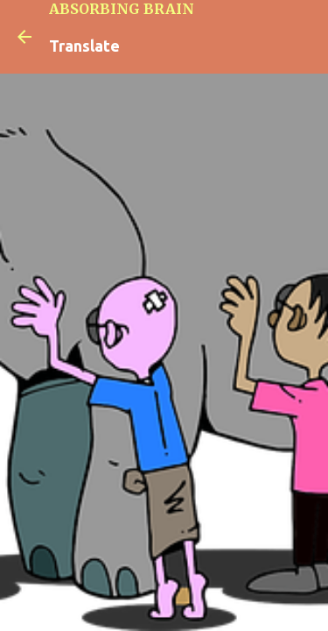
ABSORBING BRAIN (121, 9)
